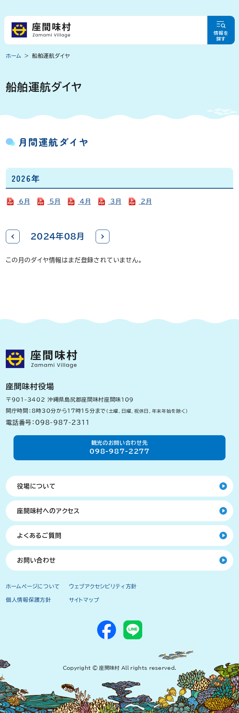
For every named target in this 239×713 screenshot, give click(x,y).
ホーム (14, 56)
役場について (36, 486)
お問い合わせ (36, 560)
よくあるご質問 (39, 535)
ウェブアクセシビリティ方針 (103, 586)
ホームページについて (33, 586)
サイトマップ (84, 600)
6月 (23, 201)
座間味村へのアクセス (48, 511)
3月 (114, 201)
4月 (84, 201)
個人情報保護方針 (28, 600)
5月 (54, 201)
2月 (145, 201)
